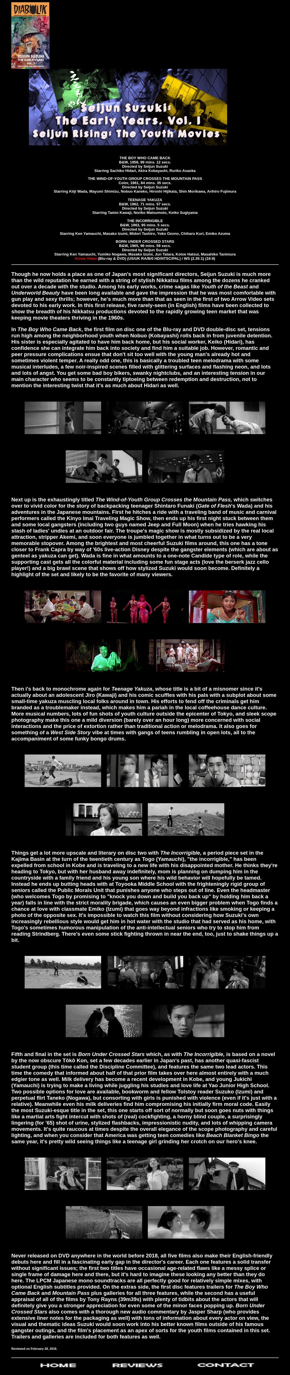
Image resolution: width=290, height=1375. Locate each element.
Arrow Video (86, 258)
